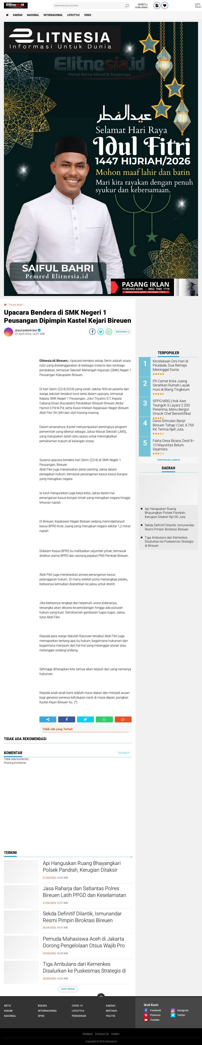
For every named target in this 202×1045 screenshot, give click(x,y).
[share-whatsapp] (109, 332)
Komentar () (123, 331)
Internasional (53, 15)
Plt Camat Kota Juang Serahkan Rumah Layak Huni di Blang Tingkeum (173, 385)
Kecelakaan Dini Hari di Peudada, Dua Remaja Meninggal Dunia (169, 365)
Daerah (17, 15)
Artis (7, 1005)
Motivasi (111, 1010)
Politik (110, 1015)
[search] (91, 5)
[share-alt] (47, 719)
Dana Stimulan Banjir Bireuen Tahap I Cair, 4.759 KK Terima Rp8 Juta (173, 425)
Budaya (42, 1005)
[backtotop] (101, 997)
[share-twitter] (100, 332)
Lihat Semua (68, 989)
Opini (41, 1015)
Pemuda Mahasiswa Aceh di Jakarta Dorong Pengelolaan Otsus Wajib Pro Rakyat (84, 945)
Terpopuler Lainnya (168, 460)
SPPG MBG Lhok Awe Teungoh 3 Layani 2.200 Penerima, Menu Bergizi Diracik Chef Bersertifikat (170, 407)
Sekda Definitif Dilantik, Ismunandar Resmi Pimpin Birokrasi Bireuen (82, 917)
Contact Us (102, 1034)
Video (87, 15)
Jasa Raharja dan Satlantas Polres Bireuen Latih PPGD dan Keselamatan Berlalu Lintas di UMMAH (84, 895)
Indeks (115, 1034)
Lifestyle (73, 15)
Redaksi (88, 1034)
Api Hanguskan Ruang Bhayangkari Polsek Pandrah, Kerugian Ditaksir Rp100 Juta (82, 870)
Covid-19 (77, 1005)
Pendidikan (79, 1015)
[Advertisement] (168, 323)
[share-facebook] (92, 332)
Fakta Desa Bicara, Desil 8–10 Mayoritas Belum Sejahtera (173, 443)
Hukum (8, 1010)
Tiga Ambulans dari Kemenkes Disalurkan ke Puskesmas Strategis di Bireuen (84, 970)
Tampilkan (124, 753)
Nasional (33, 15)
